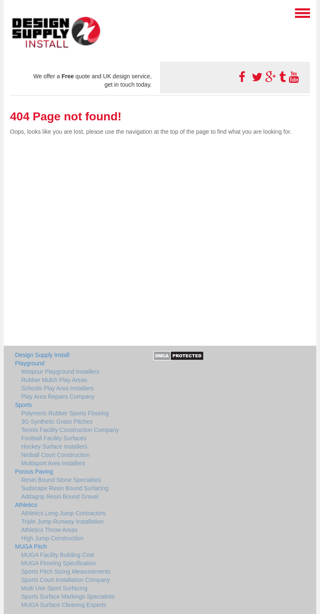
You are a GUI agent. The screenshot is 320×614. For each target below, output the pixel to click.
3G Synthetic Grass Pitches (56, 421)
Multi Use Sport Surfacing (54, 588)
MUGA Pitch (31, 546)
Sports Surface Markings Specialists (68, 596)
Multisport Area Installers (53, 463)
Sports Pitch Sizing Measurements (65, 571)
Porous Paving (34, 471)
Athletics (26, 505)
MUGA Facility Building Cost (57, 555)
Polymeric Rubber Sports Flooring (65, 413)
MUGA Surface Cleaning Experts (63, 605)
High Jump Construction (52, 538)
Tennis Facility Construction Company (70, 430)
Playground (30, 363)
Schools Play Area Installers (57, 388)
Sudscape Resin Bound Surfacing (64, 488)
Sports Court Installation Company (65, 580)
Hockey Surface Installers (54, 446)
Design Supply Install (42, 355)
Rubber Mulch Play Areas (54, 380)
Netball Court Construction (55, 455)
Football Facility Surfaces (53, 438)
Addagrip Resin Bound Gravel (59, 496)
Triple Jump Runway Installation (62, 521)
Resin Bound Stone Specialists (61, 480)
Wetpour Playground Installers (60, 371)
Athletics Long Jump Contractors (63, 513)
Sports (23, 405)
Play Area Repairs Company (58, 396)
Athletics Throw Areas (49, 530)
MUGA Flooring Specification (58, 563)
